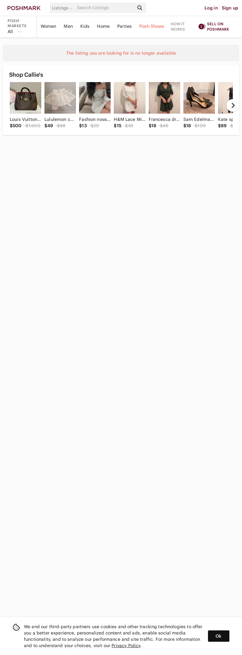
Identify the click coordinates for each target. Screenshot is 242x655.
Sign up (230, 8)
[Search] (105, 8)
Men (68, 26)
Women (48, 26)
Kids (85, 26)
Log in (211, 8)
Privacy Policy (126, 645)
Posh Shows (151, 26)
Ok (219, 636)
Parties (124, 26)
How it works (178, 26)
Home (103, 26)
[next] (233, 105)
